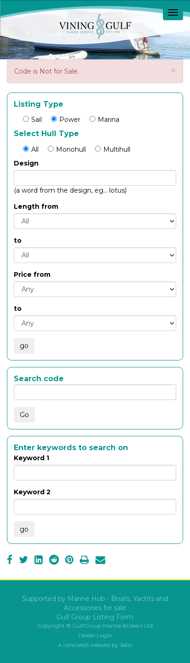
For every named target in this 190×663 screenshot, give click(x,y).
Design (26, 163)
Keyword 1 (31, 458)
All (31, 149)
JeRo (126, 644)
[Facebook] (9, 561)
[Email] (100, 561)
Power (65, 119)
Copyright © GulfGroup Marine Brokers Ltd (95, 625)
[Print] (84, 561)
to (18, 240)
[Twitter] (23, 561)
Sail (32, 119)
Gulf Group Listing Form (95, 617)
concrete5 (76, 644)
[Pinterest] (69, 561)
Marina (104, 119)
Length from (36, 206)
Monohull (67, 149)
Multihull (112, 149)
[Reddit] (54, 561)
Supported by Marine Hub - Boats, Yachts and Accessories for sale (95, 603)
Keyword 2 (32, 492)
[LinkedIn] (38, 561)
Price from (32, 274)
